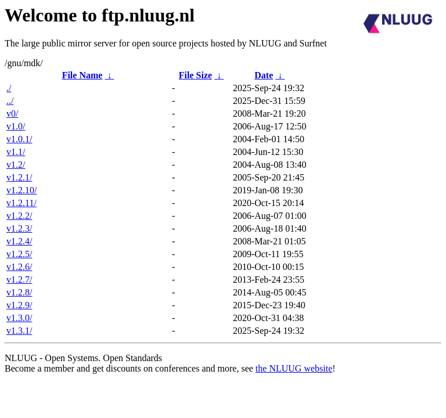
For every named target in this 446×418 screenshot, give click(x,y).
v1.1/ (15, 152)
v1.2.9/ (19, 305)
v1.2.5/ (19, 254)
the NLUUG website (294, 368)
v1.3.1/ (19, 331)
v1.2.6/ (19, 267)
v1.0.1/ (19, 139)
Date (263, 75)
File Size (195, 75)
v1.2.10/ (21, 190)
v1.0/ (15, 126)
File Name (82, 75)
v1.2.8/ (19, 292)
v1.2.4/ (19, 241)
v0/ (12, 113)
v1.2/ (15, 165)
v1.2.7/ (19, 279)
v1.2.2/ (19, 216)
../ (9, 101)
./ (8, 88)
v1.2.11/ (21, 203)
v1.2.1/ (19, 177)
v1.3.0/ (19, 318)
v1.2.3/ (19, 228)
